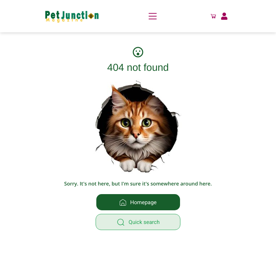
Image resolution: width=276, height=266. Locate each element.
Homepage (137, 202)
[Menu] (153, 16)
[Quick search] (138, 222)
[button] (213, 16)
